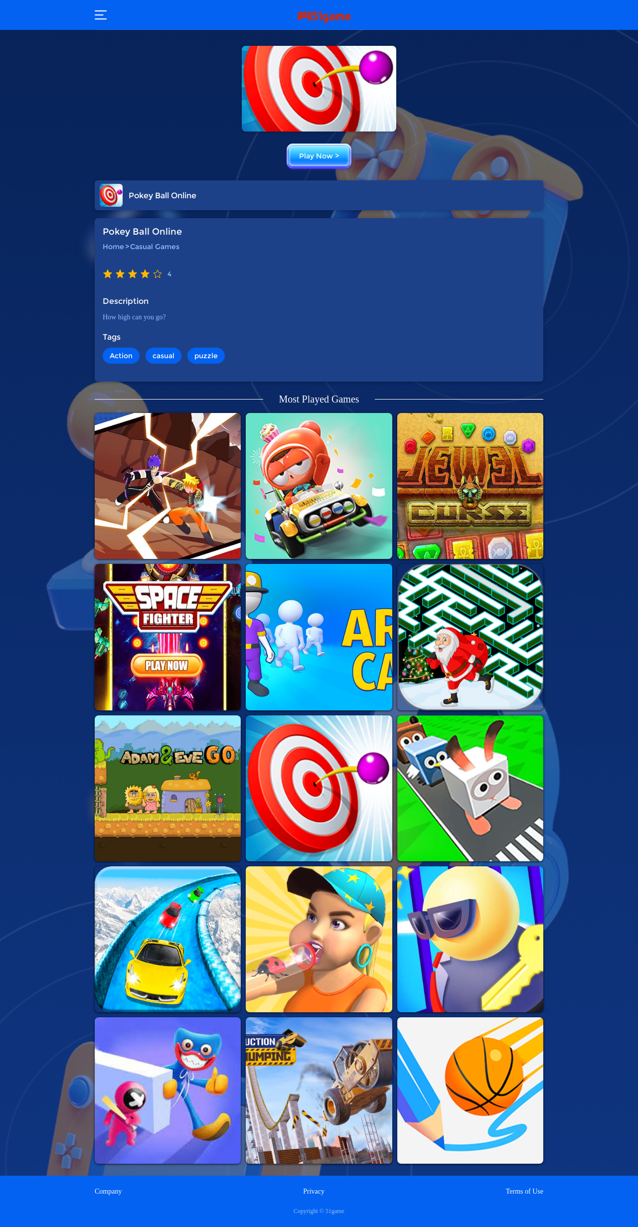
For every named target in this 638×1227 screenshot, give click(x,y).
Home (113, 246)
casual (163, 355)
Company (108, 1191)
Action (121, 355)
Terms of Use (524, 1191)
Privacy (313, 1191)
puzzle (206, 355)
